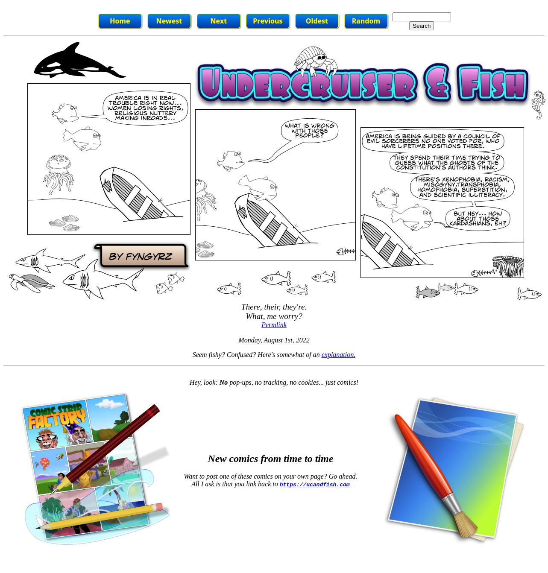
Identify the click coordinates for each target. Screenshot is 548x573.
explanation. (339, 354)
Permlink (274, 324)
